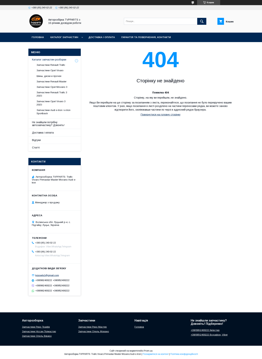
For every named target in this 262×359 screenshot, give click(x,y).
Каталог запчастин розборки (49, 59)
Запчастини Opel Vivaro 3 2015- (51, 103)
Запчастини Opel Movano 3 (52, 87)
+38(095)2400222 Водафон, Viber (209, 334)
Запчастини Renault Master (51, 81)
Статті (36, 147)
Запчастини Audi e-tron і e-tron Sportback (53, 112)
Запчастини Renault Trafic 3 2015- (52, 94)
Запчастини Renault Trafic (51, 65)
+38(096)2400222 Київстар (205, 330)
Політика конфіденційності (184, 354)
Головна (38, 37)
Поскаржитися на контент (156, 354)
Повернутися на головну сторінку (160, 114)
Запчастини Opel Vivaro (50, 70)
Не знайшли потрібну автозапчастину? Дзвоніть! (48, 124)
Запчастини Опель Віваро (37, 336)
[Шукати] (201, 21)
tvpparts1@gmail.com (47, 275)
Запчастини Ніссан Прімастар (39, 331)
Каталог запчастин (64, 37)
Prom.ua (148, 351)
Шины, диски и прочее (49, 76)
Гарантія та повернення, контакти (146, 37)
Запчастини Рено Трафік (36, 326)
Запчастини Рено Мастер (92, 326)
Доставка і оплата (101, 37)
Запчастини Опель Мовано (93, 331)
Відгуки (36, 140)
